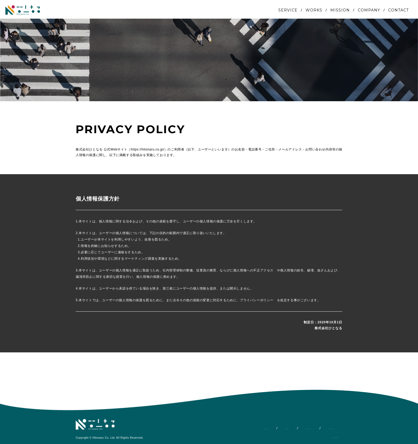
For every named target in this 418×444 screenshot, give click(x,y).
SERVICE (288, 10)
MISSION (340, 10)
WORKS (314, 10)
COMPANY (369, 10)
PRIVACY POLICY (325, 436)
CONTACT (398, 10)
